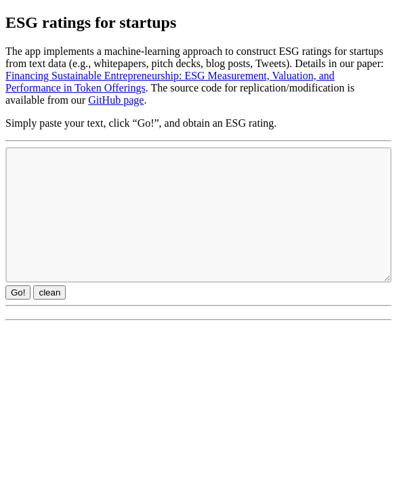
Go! (18, 292)
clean (49, 292)
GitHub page (116, 100)
